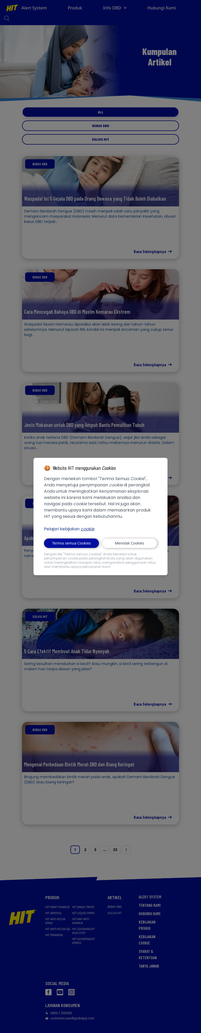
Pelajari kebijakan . (69, 529)
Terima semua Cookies (71, 543)
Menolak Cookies (129, 543)
